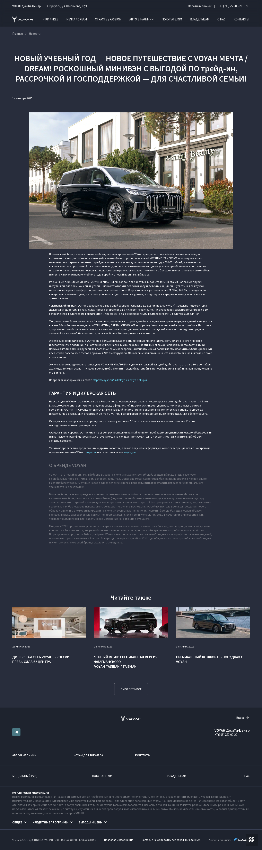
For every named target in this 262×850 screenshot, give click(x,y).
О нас (221, 19)
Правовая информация (118, 840)
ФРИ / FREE (50, 19)
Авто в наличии (141, 19)
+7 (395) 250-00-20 (226, 735)
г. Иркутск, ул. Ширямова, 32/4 (67, 6)
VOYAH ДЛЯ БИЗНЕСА (88, 755)
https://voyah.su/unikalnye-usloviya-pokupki (120, 380)
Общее (17, 822)
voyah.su (91, 452)
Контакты (241, 19)
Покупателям (172, 19)
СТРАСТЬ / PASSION (108, 19)
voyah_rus (130, 452)
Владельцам (199, 19)
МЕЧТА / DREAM (76, 19)
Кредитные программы (50, 822)
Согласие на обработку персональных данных (170, 840)
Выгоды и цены (91, 822)
